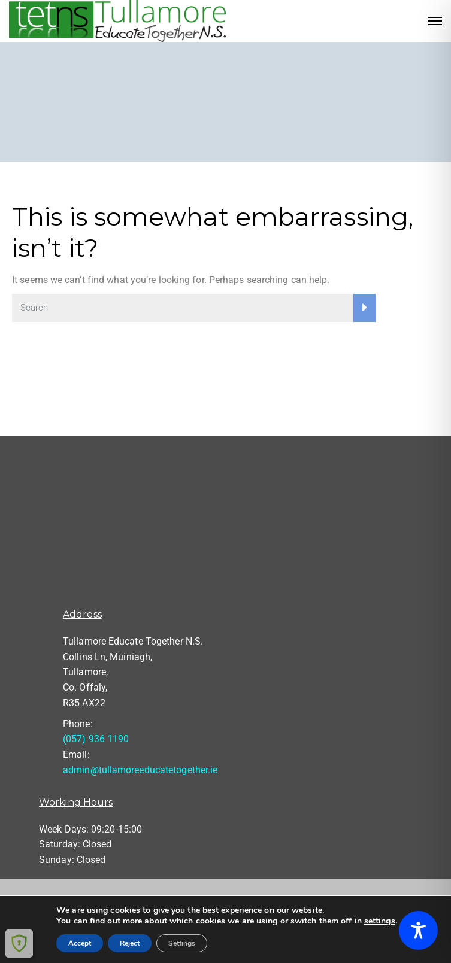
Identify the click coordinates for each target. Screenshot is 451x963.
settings (379, 921)
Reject (130, 943)
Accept (79, 943)
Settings (181, 943)
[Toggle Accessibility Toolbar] (418, 930)
